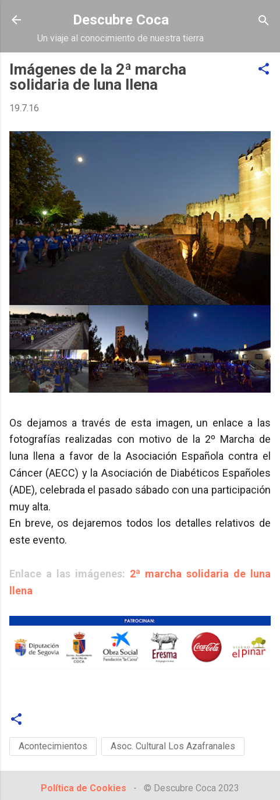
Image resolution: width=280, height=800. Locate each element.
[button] (264, 69)
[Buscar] (264, 21)
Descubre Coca (121, 20)
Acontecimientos (53, 746)
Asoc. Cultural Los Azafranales (173, 746)
